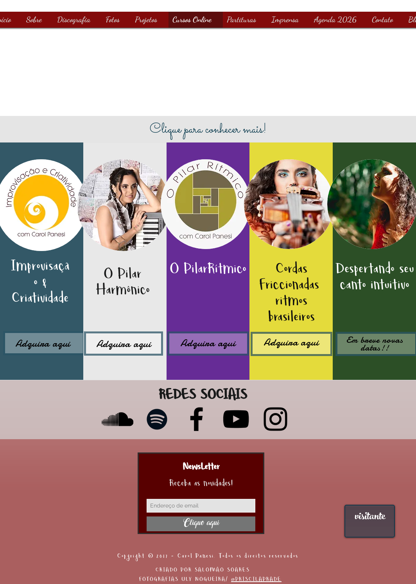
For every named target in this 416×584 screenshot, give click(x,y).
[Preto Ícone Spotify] (157, 419)
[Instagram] (275, 419)
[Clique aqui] (201, 523)
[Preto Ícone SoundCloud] (117, 419)
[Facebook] (196, 419)
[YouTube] (236, 419)
